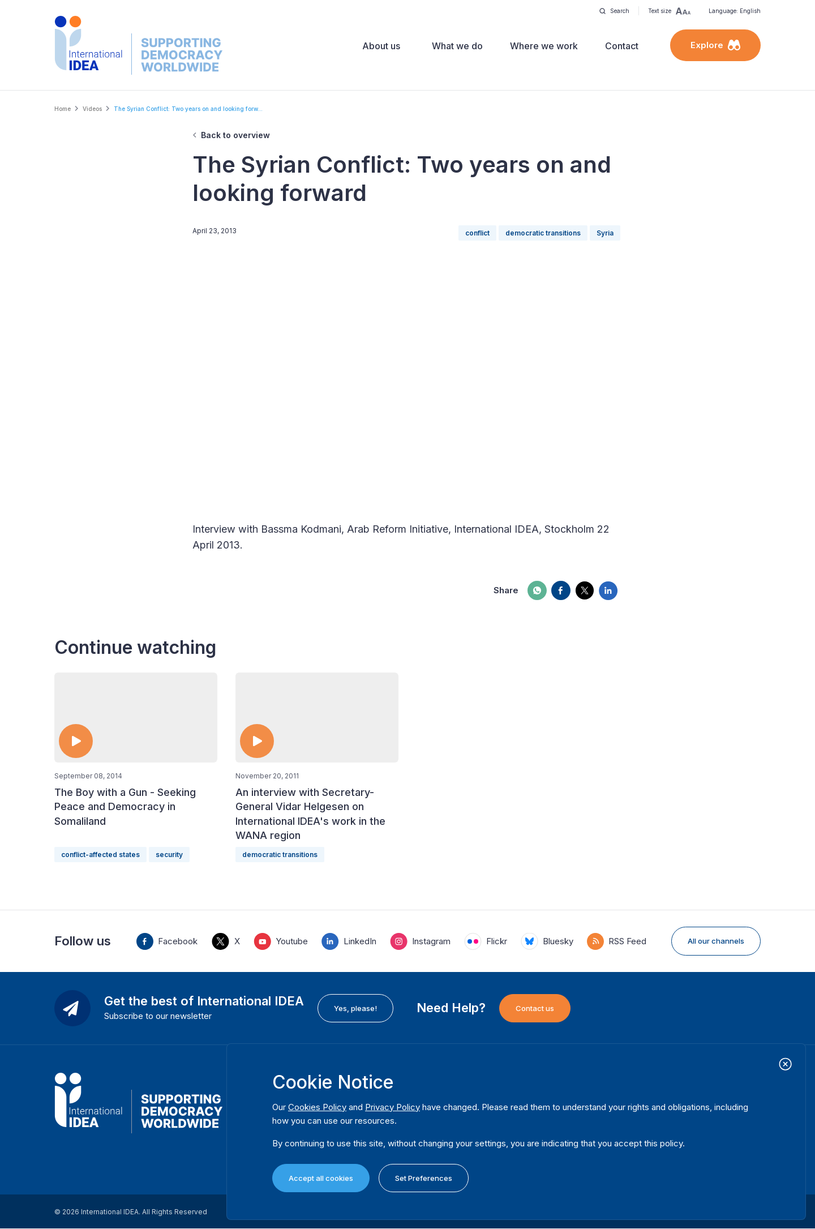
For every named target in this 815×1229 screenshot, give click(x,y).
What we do (457, 46)
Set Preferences (423, 1178)
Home (62, 108)
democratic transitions (543, 233)
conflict (477, 233)
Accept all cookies (321, 1178)
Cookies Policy (317, 1107)
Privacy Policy (392, 1107)
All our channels (716, 940)
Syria (605, 233)
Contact (621, 46)
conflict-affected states (100, 854)
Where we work (544, 46)
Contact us (535, 1008)
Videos (92, 108)
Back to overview (235, 135)
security (169, 854)
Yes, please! (355, 1008)
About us (381, 46)
